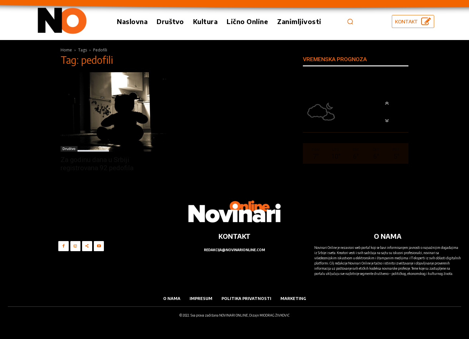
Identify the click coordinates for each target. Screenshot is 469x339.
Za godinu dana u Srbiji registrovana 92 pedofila (97, 164)
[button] (350, 21)
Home (66, 50)
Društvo (69, 148)
